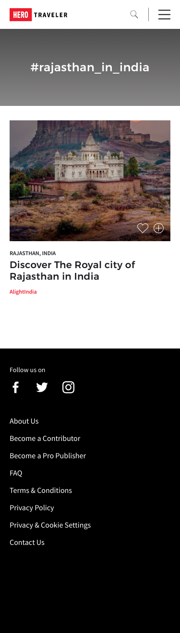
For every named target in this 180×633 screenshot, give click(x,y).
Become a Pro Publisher (48, 456)
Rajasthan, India (33, 253)
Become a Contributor (45, 438)
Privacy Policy (32, 508)
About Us (24, 421)
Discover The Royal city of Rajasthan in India (72, 271)
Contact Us (27, 542)
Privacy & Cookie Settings (50, 525)
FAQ (16, 473)
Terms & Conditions (41, 490)
